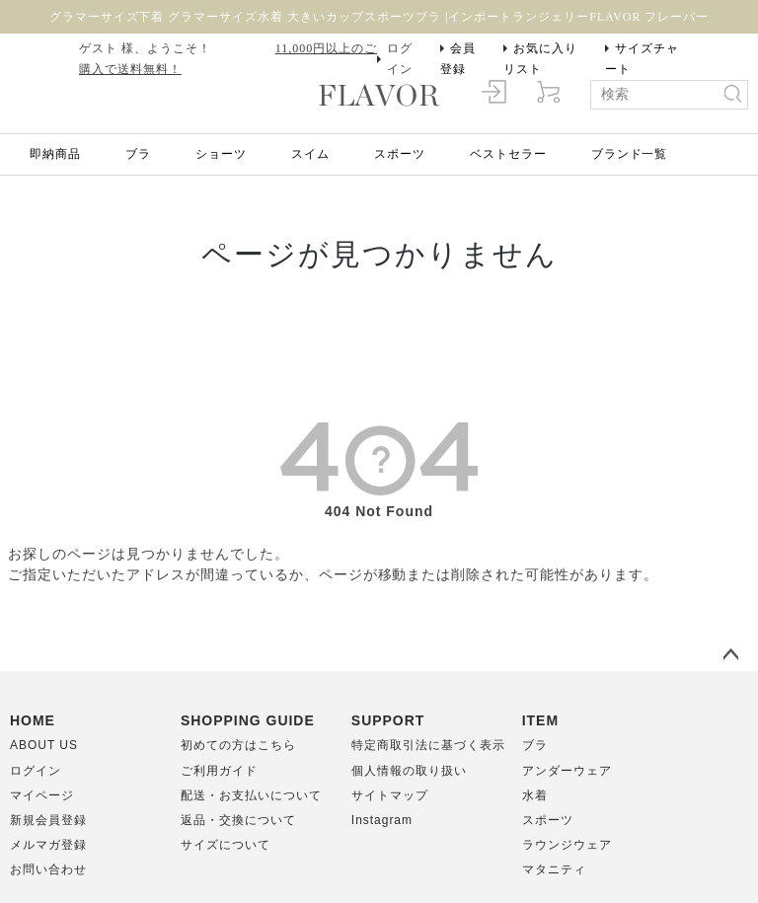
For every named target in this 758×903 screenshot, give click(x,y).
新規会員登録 (48, 820)
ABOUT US (44, 745)
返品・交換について (238, 820)
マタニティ (554, 869)
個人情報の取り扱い (409, 771)
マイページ (42, 795)
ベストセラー (508, 154)
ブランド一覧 (629, 154)
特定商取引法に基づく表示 (428, 745)
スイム (310, 154)
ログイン (400, 58)
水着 (535, 795)
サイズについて (225, 845)
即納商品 (55, 154)
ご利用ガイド (219, 771)
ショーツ (221, 154)
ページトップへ (730, 655)
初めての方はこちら (238, 745)
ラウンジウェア (567, 845)
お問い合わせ (48, 869)
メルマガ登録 (48, 845)
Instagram (382, 820)
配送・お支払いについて (251, 795)
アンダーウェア (567, 771)
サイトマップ (389, 795)
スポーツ (399, 154)
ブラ (138, 154)
